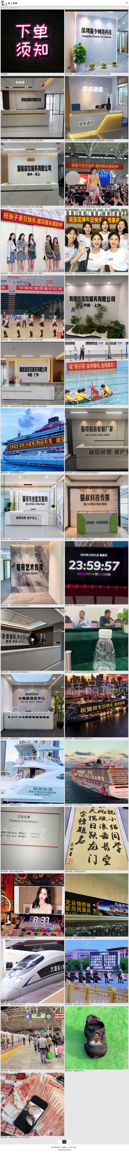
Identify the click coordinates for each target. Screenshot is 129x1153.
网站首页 (12, 7)
